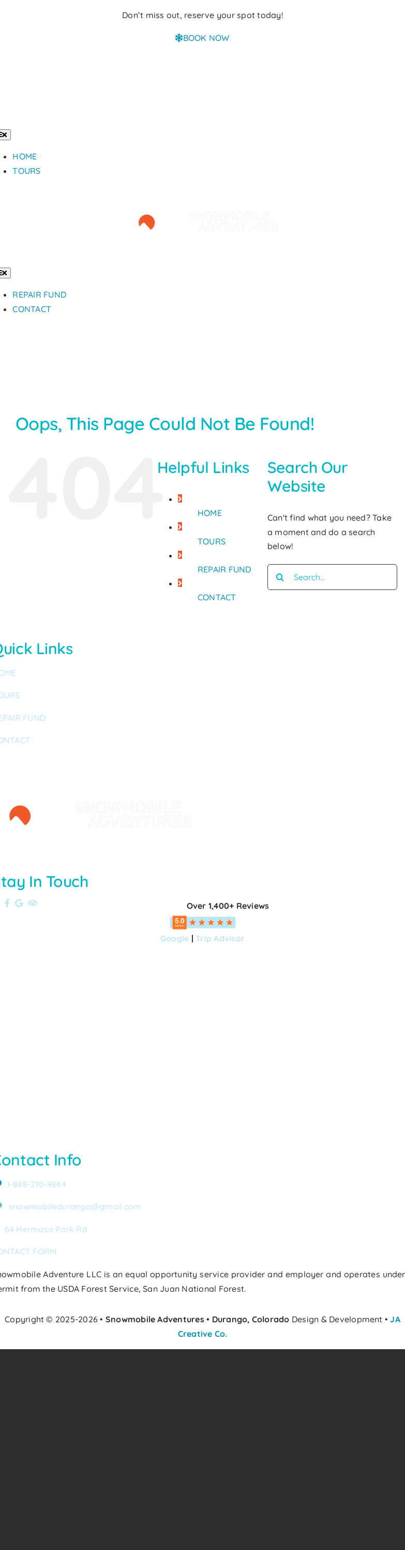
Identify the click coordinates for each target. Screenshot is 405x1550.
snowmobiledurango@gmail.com (75, 1206)
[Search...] (332, 577)
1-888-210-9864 (36, 1184)
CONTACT (217, 597)
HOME (210, 513)
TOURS (212, 541)
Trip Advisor (220, 938)
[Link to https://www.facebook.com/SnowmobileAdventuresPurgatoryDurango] (7, 903)
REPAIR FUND (224, 569)
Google (174, 938)
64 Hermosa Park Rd (46, 1229)
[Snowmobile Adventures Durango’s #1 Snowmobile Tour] (202, 193)
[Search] (280, 577)
